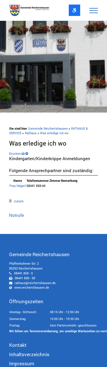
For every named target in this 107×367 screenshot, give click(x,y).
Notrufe (16, 215)
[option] (53, 67)
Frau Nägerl (17, 186)
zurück (16, 201)
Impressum (21, 363)
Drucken (17, 153)
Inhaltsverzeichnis (29, 354)
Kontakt (18, 345)
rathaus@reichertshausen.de (35, 283)
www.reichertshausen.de (31, 287)
